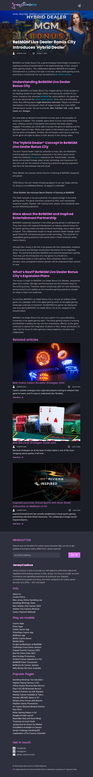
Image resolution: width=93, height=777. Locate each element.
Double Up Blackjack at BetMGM (27, 644)
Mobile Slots (18, 641)
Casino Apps (18, 623)
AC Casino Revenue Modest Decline (29, 706)
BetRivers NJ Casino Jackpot (26, 665)
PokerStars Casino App (23, 632)
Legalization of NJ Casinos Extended (29, 733)
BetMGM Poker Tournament (25, 662)
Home (15, 14)
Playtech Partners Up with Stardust (28, 691)
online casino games (44, 99)
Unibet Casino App (21, 629)
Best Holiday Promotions (24, 656)
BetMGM (45, 96)
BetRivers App (19, 635)
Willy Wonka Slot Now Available (27, 668)
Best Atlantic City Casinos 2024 (27, 606)
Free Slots (17, 709)
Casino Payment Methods (24, 612)
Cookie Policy (19, 597)
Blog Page (23, 14)
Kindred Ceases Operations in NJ (27, 659)
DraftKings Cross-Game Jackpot (27, 647)
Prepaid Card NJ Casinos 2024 (26, 650)
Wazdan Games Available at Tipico (28, 694)
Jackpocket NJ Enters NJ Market (27, 724)
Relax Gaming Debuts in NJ (25, 712)
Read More (18, 397)
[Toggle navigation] (79, 6)
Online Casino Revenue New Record (28, 685)
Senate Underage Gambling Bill (26, 730)
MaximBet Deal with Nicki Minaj (27, 718)
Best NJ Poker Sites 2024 (24, 653)
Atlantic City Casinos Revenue (26, 609)
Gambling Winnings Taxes (24, 603)
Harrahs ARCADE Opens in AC (26, 697)
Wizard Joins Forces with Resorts (27, 700)
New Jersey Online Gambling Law (27, 600)
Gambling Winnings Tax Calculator (28, 680)
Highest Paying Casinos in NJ (26, 683)
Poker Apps (18, 626)
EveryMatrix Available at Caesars (27, 727)
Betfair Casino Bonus (22, 638)
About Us (17, 594)
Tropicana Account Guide (24, 721)
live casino (35, 157)
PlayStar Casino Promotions (25, 703)
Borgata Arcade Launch (23, 715)
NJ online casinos (63, 74)
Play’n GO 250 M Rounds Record (27, 689)
